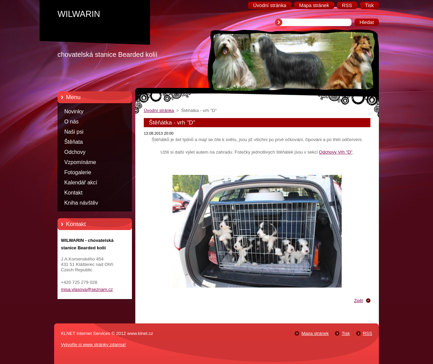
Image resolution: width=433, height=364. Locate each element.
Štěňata (73, 142)
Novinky (74, 111)
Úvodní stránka (159, 110)
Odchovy (75, 152)
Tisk (346, 333)
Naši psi (74, 132)
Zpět (358, 300)
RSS (367, 333)
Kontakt (73, 193)
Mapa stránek (314, 333)
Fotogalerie (77, 172)
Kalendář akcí (80, 182)
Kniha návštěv (81, 203)
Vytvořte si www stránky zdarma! (93, 344)
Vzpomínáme (80, 162)
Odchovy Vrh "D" (335, 152)
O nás (71, 121)
